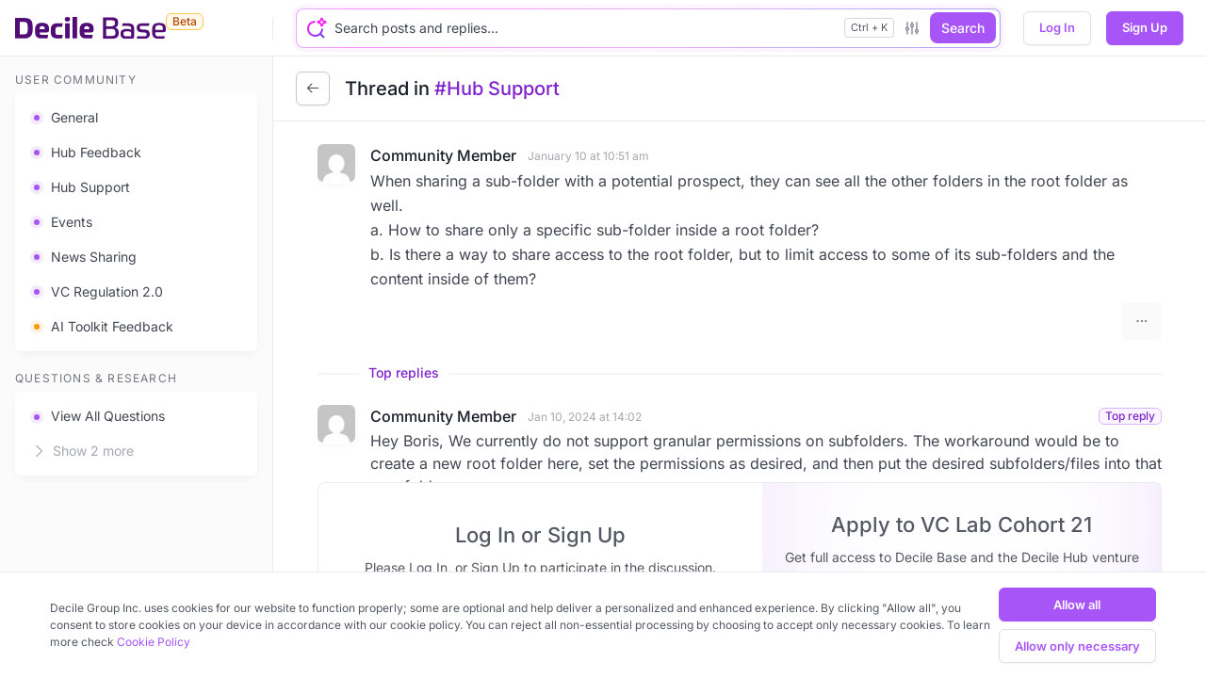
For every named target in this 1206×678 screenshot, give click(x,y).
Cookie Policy (153, 642)
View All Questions (97, 416)
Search (963, 28)
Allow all (1076, 604)
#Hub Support (497, 88)
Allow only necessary (1077, 646)
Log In (1057, 27)
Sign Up (1144, 27)
